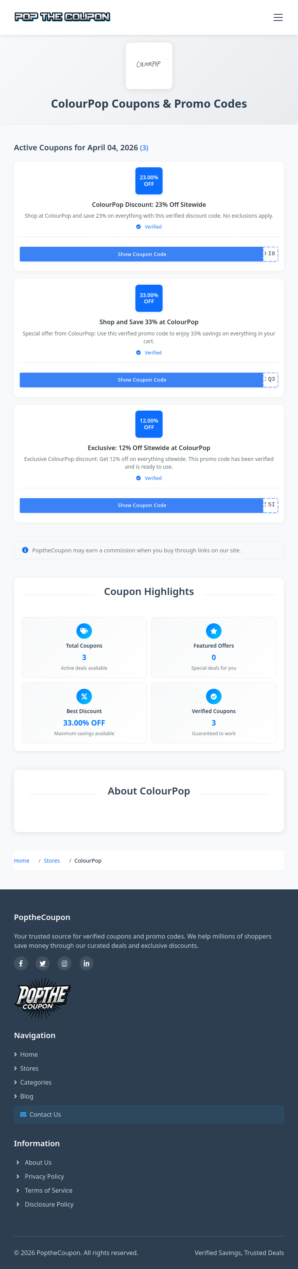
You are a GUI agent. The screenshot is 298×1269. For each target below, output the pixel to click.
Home (21, 860)
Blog (23, 1096)
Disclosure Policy (43, 1204)
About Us (33, 1162)
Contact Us (148, 1114)
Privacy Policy (39, 1176)
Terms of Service (43, 1190)
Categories (33, 1082)
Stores (52, 860)
